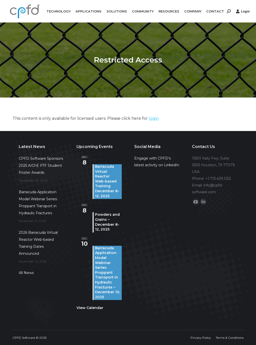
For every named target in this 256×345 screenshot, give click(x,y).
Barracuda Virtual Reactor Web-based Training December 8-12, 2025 (107, 181)
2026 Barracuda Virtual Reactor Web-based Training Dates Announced (38, 243)
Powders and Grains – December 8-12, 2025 (107, 222)
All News (26, 272)
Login (243, 11)
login (154, 118)
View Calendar (89, 308)
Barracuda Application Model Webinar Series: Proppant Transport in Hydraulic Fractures (38, 202)
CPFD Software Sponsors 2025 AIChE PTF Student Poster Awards (41, 165)
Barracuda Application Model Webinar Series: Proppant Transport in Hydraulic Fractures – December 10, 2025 (107, 272)
